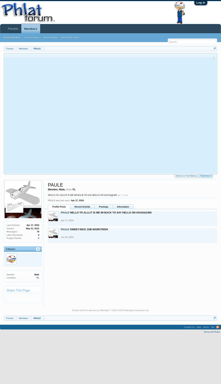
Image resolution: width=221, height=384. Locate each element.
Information (123, 207)
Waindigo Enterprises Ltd (136, 310)
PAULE (65, 212)
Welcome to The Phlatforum (187, 176)
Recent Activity (82, 207)
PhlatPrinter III (206, 175)
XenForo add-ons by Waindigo (94, 310)
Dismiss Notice (213, 57)
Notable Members (12, 37)
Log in (200, 2)
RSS (217, 327)
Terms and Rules (212, 332)
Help (199, 327)
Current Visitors (32, 37)
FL (38, 277)
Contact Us (189, 327)
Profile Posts (59, 207)
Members (30, 28)
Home (206, 327)
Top (212, 327)
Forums (13, 28)
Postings (103, 207)
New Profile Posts (70, 37)
